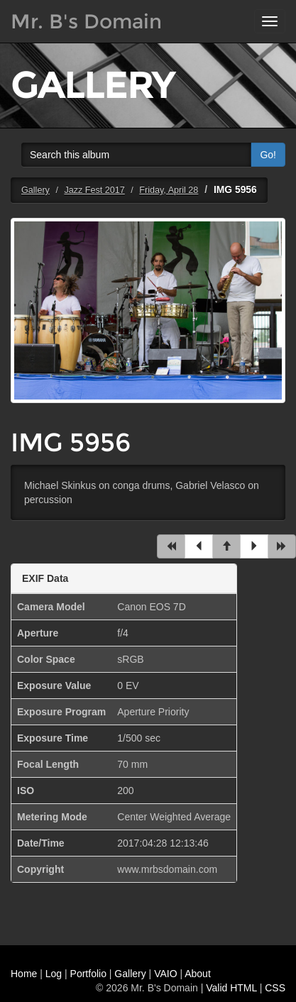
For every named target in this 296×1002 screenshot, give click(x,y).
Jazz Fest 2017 (94, 190)
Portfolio (88, 973)
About (198, 973)
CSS (275, 987)
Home (24, 973)
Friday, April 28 (168, 190)
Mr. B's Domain (86, 21)
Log (53, 973)
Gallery (35, 190)
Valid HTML (231, 987)
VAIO (165, 973)
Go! (268, 154)
